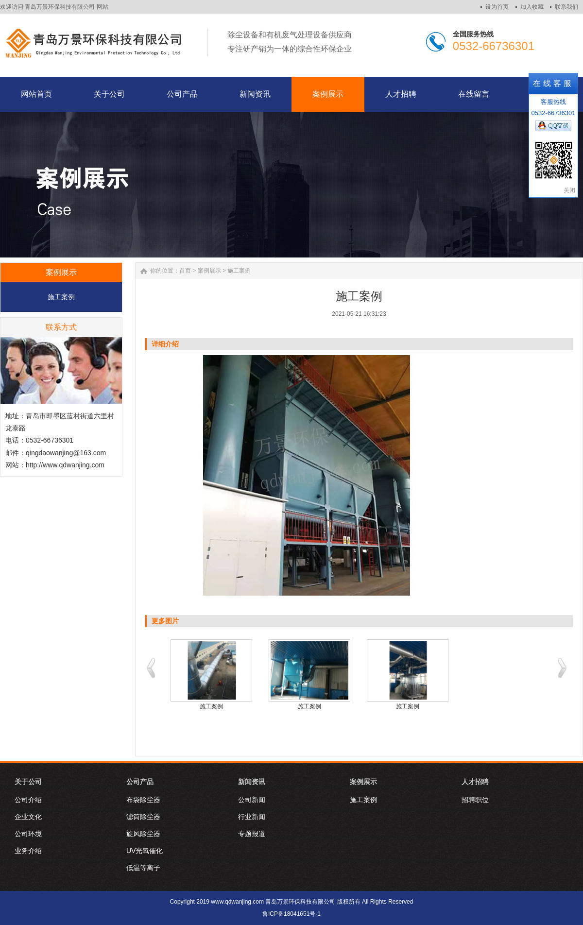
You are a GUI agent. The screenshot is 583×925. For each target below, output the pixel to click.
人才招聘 (475, 782)
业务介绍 (28, 851)
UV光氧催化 (144, 851)
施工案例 (61, 297)
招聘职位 (475, 800)
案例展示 (209, 270)
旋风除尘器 (143, 834)
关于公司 (28, 782)
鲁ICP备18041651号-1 (291, 913)
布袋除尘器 (143, 800)
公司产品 (140, 782)
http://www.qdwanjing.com (65, 465)
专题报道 (251, 834)
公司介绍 (28, 800)
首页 (185, 270)
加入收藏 (532, 6)
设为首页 (497, 6)
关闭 (569, 190)
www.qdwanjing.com (237, 901)
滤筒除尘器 (143, 817)
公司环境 (28, 834)
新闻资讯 (251, 782)
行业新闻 (251, 817)
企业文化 (28, 817)
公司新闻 (251, 800)
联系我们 (566, 6)
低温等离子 (143, 868)
